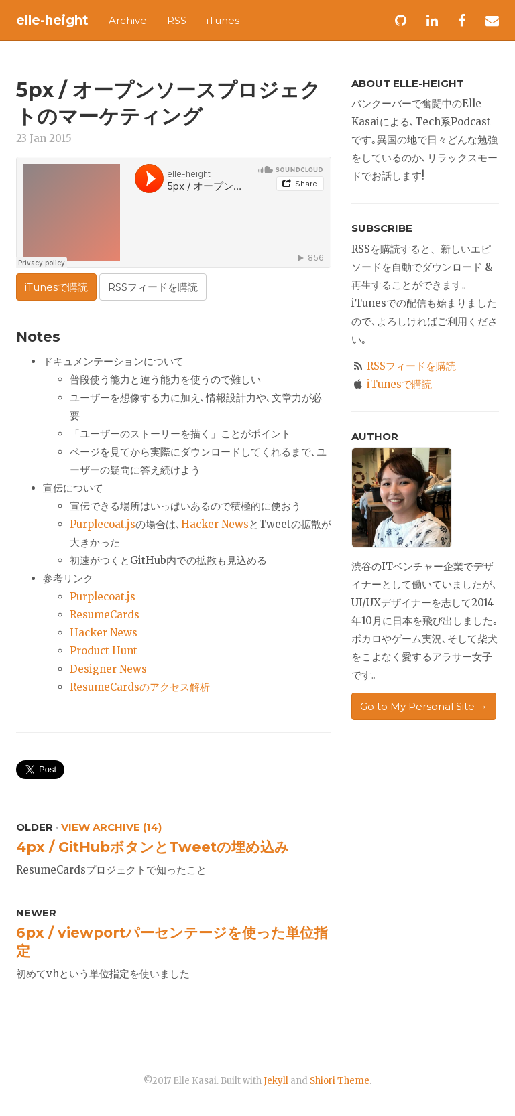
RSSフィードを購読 (153, 287)
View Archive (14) (111, 827)
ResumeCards (104, 614)
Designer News (108, 668)
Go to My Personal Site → (424, 706)
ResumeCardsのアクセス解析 (140, 687)
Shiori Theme (339, 1081)
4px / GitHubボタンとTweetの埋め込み (152, 847)
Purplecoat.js (102, 524)
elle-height (52, 20)
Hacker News (215, 524)
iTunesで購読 (56, 287)
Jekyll (276, 1081)
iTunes (223, 20)
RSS (176, 20)
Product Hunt (103, 650)
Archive (128, 20)
